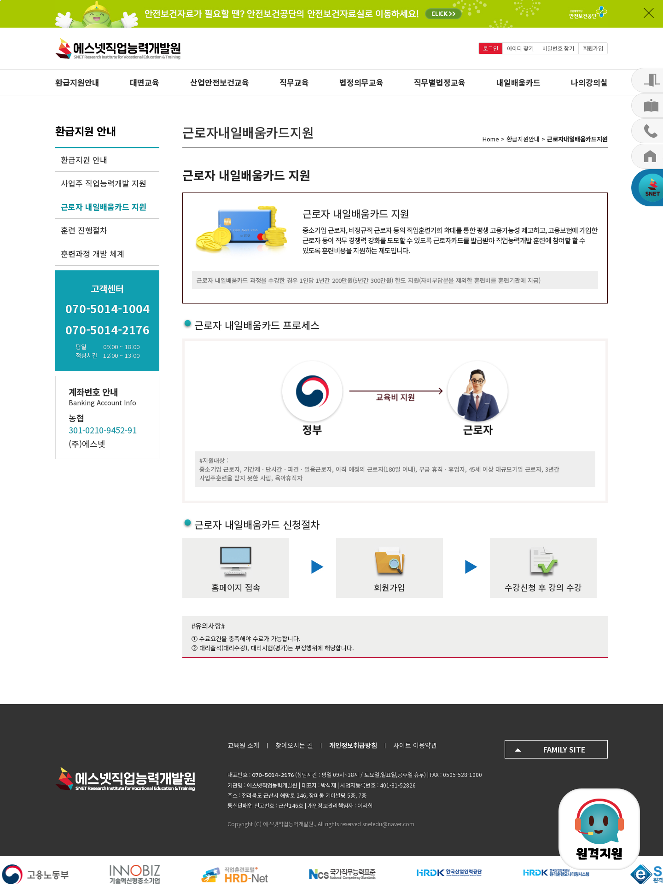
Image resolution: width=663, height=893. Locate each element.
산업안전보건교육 (219, 82)
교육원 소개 (243, 745)
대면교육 (144, 82)
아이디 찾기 (520, 48)
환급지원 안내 (84, 159)
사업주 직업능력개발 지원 (103, 183)
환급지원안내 (77, 82)
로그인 (490, 48)
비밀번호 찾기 (558, 48)
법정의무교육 (361, 82)
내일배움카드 (518, 82)
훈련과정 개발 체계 (92, 253)
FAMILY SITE (564, 749)
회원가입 (593, 48)
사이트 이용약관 (415, 745)
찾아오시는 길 (294, 745)
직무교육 (294, 82)
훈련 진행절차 (84, 230)
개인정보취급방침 (353, 745)
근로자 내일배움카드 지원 (103, 206)
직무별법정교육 (439, 82)
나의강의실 (589, 82)
